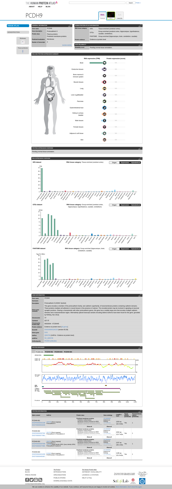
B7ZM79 (49, 453)
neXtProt (34, 338)
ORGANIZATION (60, 475)
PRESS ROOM (30, 475)
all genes (65, 327)
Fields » (138, 3)
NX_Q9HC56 (49, 338)
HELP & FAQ (87, 478)
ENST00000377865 (38, 446)
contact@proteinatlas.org (35, 484)
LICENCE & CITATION (90, 475)
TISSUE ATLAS (13, 26)
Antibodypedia (36, 341)
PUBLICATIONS (60, 478)
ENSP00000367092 (38, 433)
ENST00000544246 (38, 425)
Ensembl (34, 329)
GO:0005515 (107, 444)
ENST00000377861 (38, 435)
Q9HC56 (47, 335)
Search (131, 3)
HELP (40, 7)
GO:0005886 (107, 423)
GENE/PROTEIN (14, 32)
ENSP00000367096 (38, 444)
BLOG (48, 7)
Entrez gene (35, 332)
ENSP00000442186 (38, 423)
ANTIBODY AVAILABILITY (91, 472)
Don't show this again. (135, 487)
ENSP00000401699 (38, 454)
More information (121, 487)
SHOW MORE (67, 45)
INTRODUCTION (60, 472)
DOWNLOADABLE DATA (63, 481)
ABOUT (32, 7)
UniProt (34, 335)
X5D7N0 (49, 444)
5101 (46, 332)
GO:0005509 (107, 418)
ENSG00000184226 (51, 329)
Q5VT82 (49, 432)
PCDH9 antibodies (51, 341)
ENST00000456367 (38, 456)
